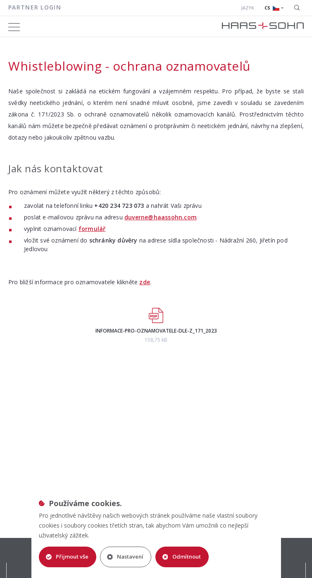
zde (144, 282)
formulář (92, 229)
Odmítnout (182, 556)
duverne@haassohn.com (160, 217)
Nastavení (125, 556)
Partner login (34, 7)
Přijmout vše (67, 556)
